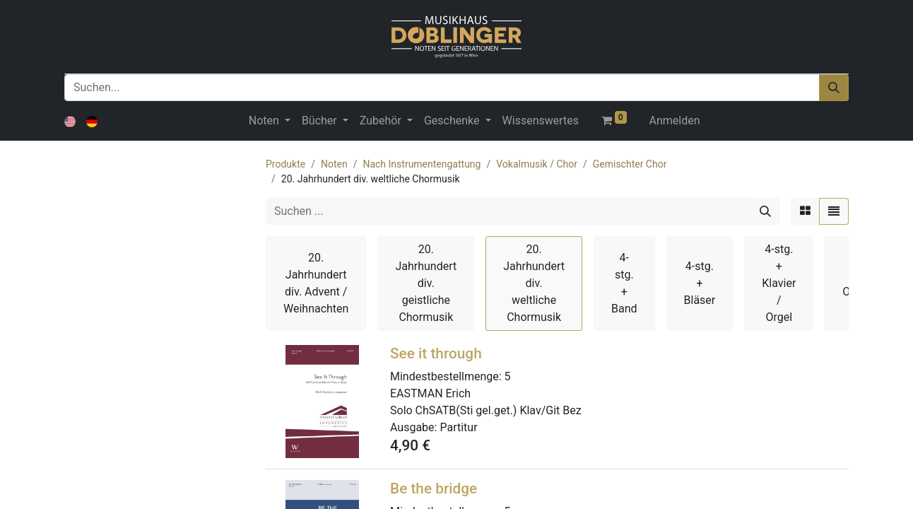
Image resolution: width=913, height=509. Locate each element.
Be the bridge (433, 488)
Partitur (458, 427)
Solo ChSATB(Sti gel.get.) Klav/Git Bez (486, 410)
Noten (334, 164)
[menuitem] (540, 121)
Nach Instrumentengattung (422, 164)
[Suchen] (834, 87)
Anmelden (674, 120)
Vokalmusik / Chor (536, 164)
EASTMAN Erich (430, 393)
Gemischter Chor (630, 164)
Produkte (285, 164)
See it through (436, 353)
